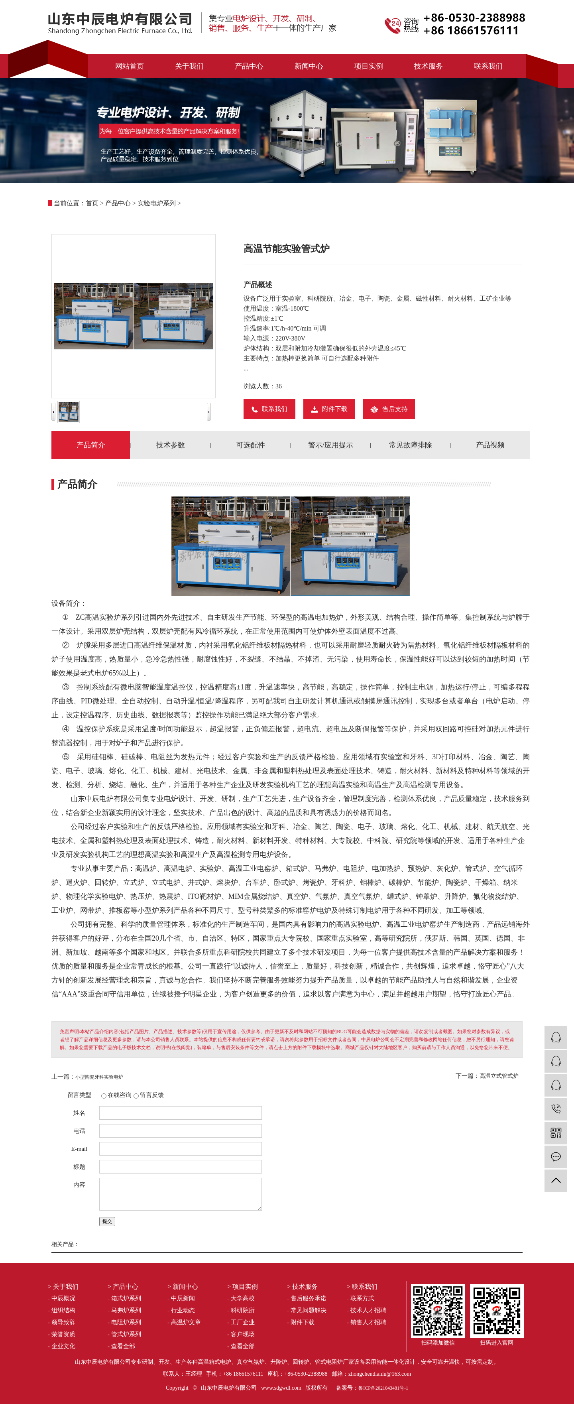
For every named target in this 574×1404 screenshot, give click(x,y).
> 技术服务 (302, 1286)
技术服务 (428, 66)
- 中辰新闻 (181, 1298)
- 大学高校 (241, 1298)
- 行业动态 (181, 1310)
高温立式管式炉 (499, 1076)
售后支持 (389, 409)
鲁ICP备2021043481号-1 (383, 1388)
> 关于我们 (63, 1286)
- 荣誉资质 (61, 1334)
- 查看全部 (121, 1346)
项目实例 (368, 66)
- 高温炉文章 (184, 1322)
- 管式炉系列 (124, 1334)
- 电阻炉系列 (124, 1322)
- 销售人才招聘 (366, 1322)
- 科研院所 (241, 1310)
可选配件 (250, 445)
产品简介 (91, 445)
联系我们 (488, 66)
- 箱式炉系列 (124, 1298)
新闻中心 (309, 66)
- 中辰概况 (61, 1298)
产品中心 (249, 66)
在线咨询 (120, 1095)
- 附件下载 (301, 1322)
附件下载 (329, 409)
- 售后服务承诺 (306, 1298)
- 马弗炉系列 (124, 1310)
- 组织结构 (61, 1310)
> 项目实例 (242, 1286)
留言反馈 (152, 1095)
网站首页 (129, 66)
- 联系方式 (360, 1298)
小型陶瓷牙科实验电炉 (99, 1077)
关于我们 (189, 66)
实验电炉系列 (157, 203)
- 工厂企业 (241, 1322)
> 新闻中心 (182, 1286)
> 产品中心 (123, 1286)
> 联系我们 (362, 1286)
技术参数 (170, 445)
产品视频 (490, 445)
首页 (92, 203)
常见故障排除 (410, 445)
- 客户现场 (241, 1334)
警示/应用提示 (330, 445)
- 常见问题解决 (306, 1310)
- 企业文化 (61, 1346)
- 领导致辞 (61, 1322)
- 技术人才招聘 (366, 1310)
